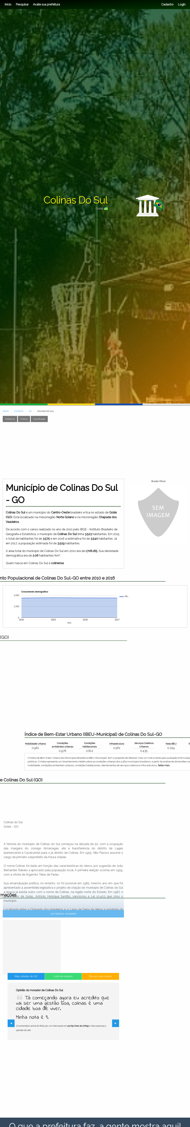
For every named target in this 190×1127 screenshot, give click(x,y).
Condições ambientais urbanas (167, 745)
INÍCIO (6, 411)
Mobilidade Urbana (140, 743)
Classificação (39, 419)
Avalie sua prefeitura (46, 4)
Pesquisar (22, 4)
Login (181, 4)
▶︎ (94, 1024)
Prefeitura (10, 419)
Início (8, 4)
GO (30, 411)
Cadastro (167, 4)
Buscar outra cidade (84, 996)
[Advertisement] (69, 450)
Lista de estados (63, 996)
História (24, 419)
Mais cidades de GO (41, 996)
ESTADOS (18, 411)
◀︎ (34, 1024)
